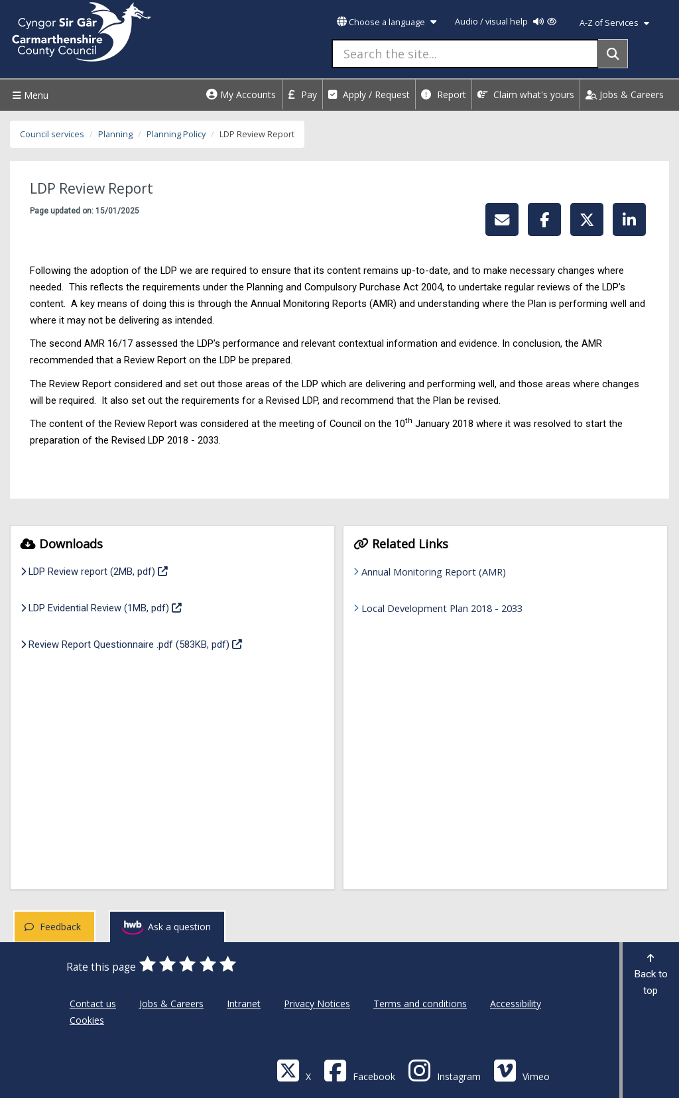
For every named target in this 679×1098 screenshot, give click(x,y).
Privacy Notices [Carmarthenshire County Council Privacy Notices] (317, 1003)
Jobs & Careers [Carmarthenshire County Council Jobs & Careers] (171, 1003)
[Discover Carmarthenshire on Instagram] (444, 1070)
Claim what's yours (525, 94)
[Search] (613, 53)
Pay (302, 94)
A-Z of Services (614, 23)
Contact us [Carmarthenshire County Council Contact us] (93, 1003)
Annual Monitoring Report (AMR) (433, 571)
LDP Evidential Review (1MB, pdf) (101, 606)
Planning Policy (176, 134)
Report (443, 94)
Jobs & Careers (625, 94)
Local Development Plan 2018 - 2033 (442, 608)
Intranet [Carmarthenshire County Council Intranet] (244, 1003)
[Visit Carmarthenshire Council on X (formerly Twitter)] (293, 1070)
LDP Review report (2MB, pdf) (94, 570)
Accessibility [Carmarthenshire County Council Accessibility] (515, 1003)
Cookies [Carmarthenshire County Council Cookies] (87, 1020)
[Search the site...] (465, 53)
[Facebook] (359, 1070)
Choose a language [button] (386, 22)
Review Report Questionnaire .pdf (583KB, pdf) (131, 643)
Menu (28, 95)
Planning (115, 134)
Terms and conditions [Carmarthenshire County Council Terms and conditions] (420, 1003)
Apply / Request (369, 94)
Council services (52, 134)
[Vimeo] (521, 1070)
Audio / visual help (505, 21)
